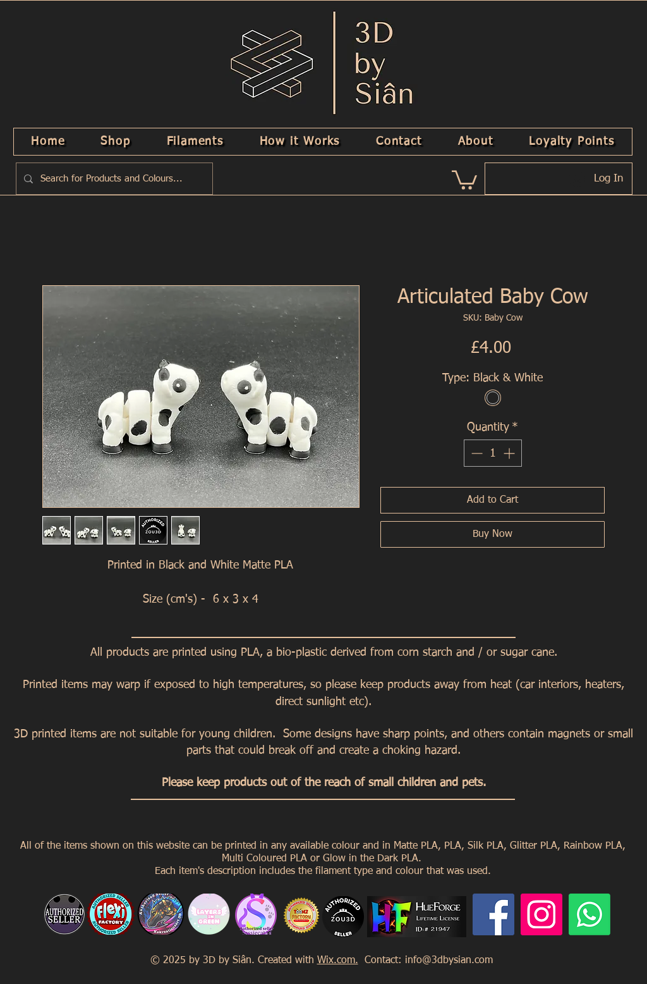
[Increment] (510, 453)
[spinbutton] (492, 453)
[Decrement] (475, 453)
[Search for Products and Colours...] (113, 178)
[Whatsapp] (589, 914)
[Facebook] (493, 914)
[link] (464, 179)
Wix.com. (337, 961)
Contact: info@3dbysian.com (427, 961)
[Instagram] (541, 914)
